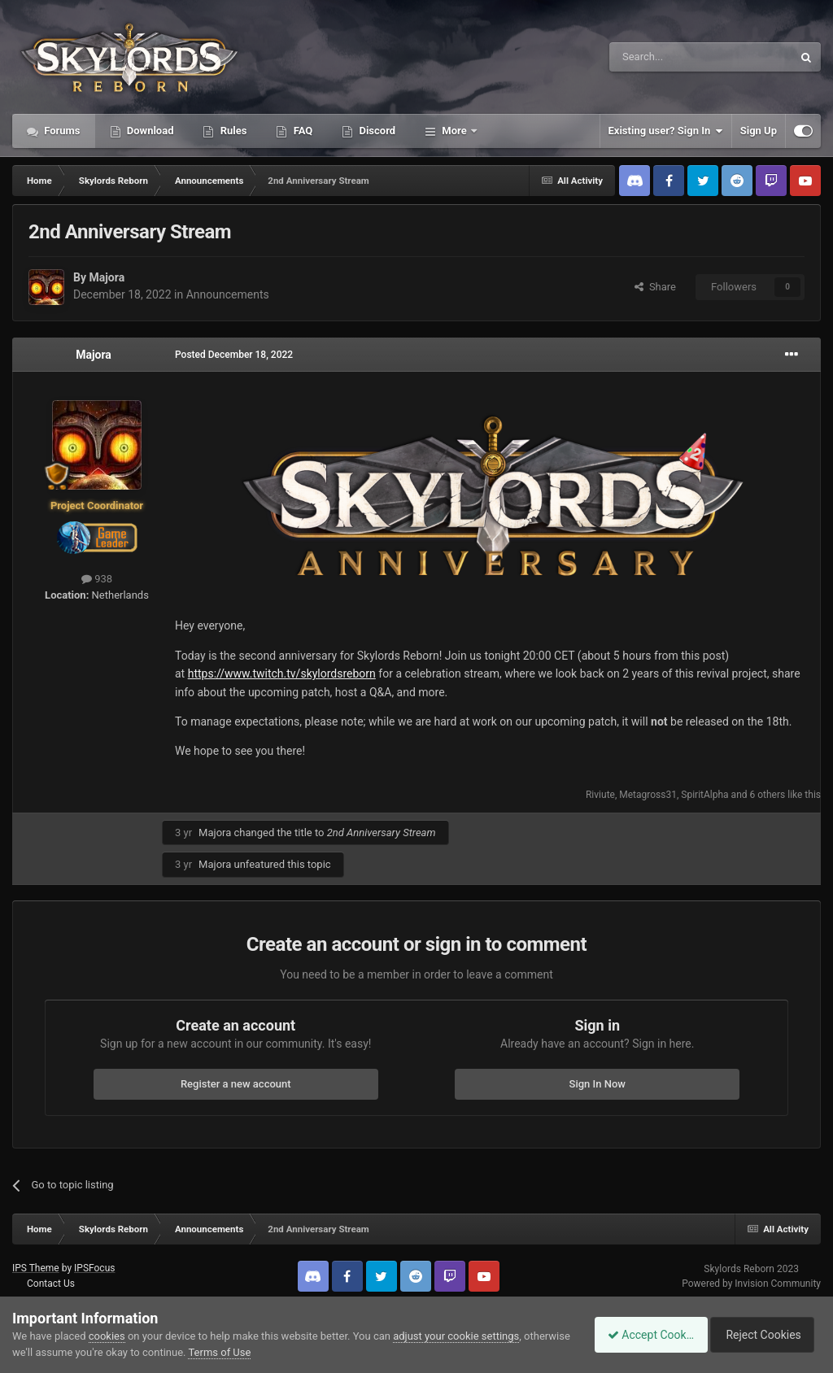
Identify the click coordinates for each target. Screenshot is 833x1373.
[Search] (662, 57)
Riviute (600, 794)
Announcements (227, 294)
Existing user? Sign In (665, 131)
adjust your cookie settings (456, 1336)
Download (149, 130)
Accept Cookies (642, 1334)
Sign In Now (597, 1084)
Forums (61, 130)
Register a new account (236, 1084)
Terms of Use (268, 1352)
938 (96, 579)
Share (655, 287)
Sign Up (758, 130)
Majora (106, 277)
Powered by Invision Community (751, 1283)
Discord (375, 130)
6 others (768, 794)
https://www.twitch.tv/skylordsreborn (282, 673)
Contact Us (51, 1283)
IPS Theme (35, 1268)
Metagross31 (648, 794)
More (454, 130)
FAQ (301, 130)
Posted (234, 354)
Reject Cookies (765, 1334)
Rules (231, 130)
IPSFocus (94, 1268)
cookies (107, 1336)
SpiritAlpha (704, 794)
